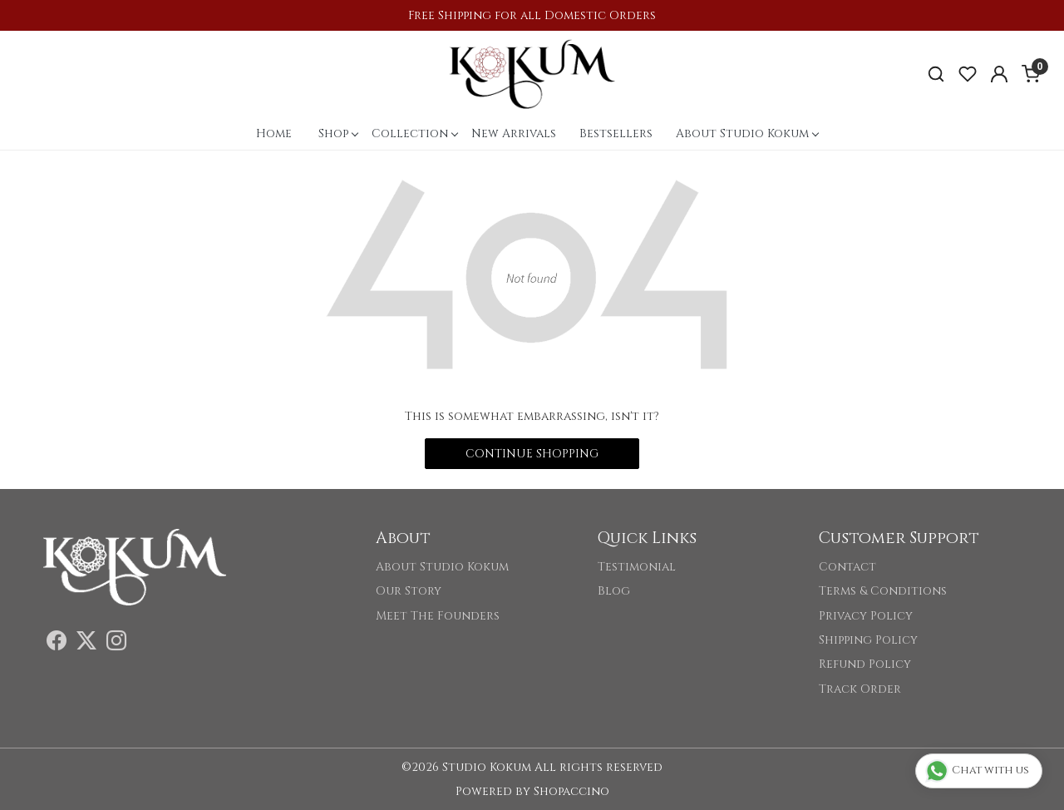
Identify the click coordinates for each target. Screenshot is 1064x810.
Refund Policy (865, 664)
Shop (337, 133)
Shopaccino (571, 791)
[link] (936, 74)
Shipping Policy (868, 640)
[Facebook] (56, 644)
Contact (847, 567)
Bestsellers (616, 133)
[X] (86, 644)
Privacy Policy (866, 616)
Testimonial (637, 567)
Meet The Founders (438, 616)
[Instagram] (116, 644)
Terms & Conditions (883, 591)
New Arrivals (513, 133)
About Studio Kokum (747, 133)
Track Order (860, 689)
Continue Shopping (532, 454)
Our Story (408, 591)
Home (274, 133)
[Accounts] (999, 74)
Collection (414, 133)
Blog (614, 591)
